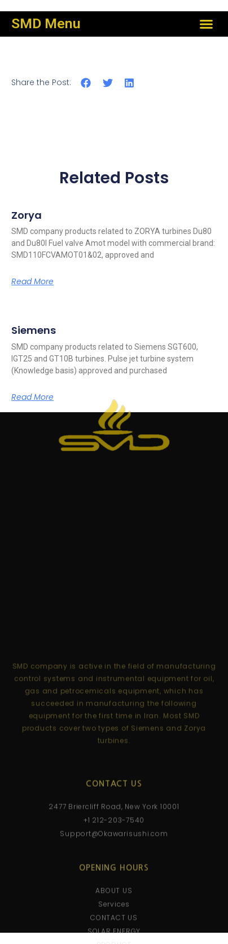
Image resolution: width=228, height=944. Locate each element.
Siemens (33, 330)
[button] (206, 24)
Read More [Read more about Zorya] (32, 281)
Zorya (26, 215)
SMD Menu (46, 23)
